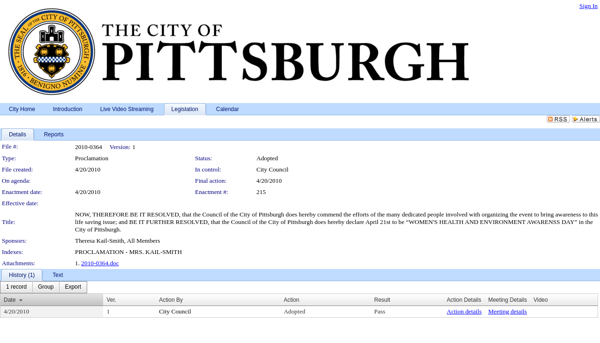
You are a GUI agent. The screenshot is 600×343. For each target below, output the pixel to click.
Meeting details (507, 311)
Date (9, 300)
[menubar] (43, 287)
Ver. (111, 300)
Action (291, 300)
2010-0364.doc (100, 263)
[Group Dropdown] (45, 287)
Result (382, 300)
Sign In (588, 5)
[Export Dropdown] (73, 287)
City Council (272, 169)
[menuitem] (16, 287)
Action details (464, 311)
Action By (171, 300)
